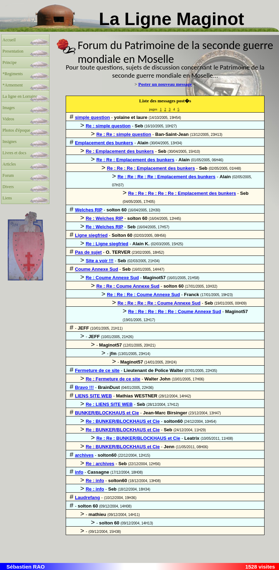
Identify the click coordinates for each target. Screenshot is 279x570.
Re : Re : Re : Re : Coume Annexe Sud (159, 303)
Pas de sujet (88, 252)
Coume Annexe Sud (96, 269)
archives (84, 455)
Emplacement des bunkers (104, 142)
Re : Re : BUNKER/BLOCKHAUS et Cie (138, 438)
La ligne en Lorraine (19, 96)
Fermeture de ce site (97, 370)
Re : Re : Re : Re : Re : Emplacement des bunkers (182, 193)
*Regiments (12, 73)
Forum (8, 175)
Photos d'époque (16, 130)
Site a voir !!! (100, 260)
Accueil (9, 39)
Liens (7, 198)
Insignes (9, 141)
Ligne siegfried (91, 235)
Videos (8, 118)
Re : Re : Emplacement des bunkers (135, 159)
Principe (9, 62)
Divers (8, 186)
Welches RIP (88, 209)
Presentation (12, 51)
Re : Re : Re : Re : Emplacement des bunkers (166, 176)
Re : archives (100, 463)
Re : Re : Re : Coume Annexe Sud (143, 294)
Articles (9, 164)
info (79, 472)
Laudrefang (87, 497)
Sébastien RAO (25, 567)
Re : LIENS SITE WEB (109, 404)
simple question (92, 117)
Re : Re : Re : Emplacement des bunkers (151, 168)
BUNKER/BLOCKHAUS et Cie (107, 412)
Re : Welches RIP (104, 218)
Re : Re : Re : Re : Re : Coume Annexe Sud (174, 311)
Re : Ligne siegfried (107, 243)
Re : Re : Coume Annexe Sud (128, 286)
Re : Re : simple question (123, 134)
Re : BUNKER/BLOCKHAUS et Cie (123, 421)
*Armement (12, 85)
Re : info (95, 480)
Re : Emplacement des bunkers (120, 151)
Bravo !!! (84, 387)
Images (8, 107)
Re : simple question (108, 125)
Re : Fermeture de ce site (113, 379)
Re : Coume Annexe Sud (112, 277)
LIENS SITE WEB (93, 395)
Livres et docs (14, 152)
